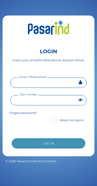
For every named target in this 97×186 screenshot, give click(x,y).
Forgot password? (23, 113)
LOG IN (48, 143)
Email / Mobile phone (33, 77)
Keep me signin (68, 120)
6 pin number (28, 94)
